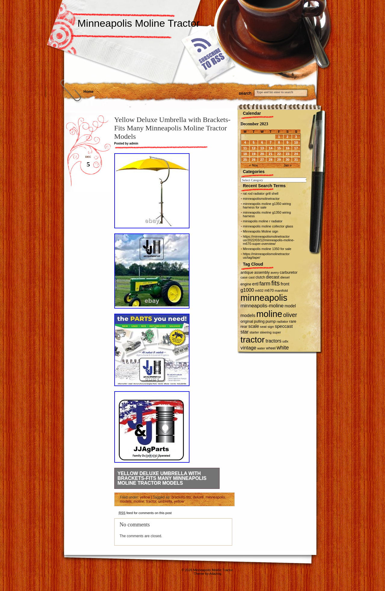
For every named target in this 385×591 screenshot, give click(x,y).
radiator (282, 321)
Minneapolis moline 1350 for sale (267, 249)
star (245, 331)
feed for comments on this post (145, 513)
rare (292, 321)
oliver (290, 315)
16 (287, 148)
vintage (249, 347)
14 (270, 148)
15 (279, 148)
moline (139, 501)
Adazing (215, 573)
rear (244, 326)
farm (264, 283)
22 (279, 154)
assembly (262, 272)
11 (245, 148)
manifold (281, 290)
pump (271, 321)
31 (296, 159)
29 (279, 159)
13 (262, 148)
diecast (272, 277)
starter (254, 332)
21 (270, 154)
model (290, 306)
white (282, 348)
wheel (271, 348)
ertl (255, 283)
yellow (145, 497)
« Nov (253, 165)
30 (287, 159)
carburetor (288, 272)
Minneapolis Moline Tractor (139, 23)
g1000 (247, 290)
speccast (284, 326)
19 (253, 154)
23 (287, 154)
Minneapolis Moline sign (260, 231)
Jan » (288, 165)
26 (253, 159)
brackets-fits (181, 497)
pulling (259, 321)
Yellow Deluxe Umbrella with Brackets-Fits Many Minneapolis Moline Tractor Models (162, 478)
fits (275, 283)
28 (270, 159)
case (244, 277)
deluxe (198, 497)
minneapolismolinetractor (261, 198)
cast (251, 277)
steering (266, 332)
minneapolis (215, 497)
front (285, 284)
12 (253, 148)
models (126, 501)
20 (262, 154)
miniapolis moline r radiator (262, 221)
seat (263, 326)
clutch (260, 277)
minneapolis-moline (262, 306)
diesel (285, 277)
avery (275, 272)
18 (245, 154)
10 (296, 142)
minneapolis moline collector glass (268, 226)
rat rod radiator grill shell (261, 193)
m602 (259, 290)
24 (296, 154)
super (277, 332)
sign (270, 326)
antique (247, 272)
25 (245, 159)
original (247, 321)
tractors (274, 340)
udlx (285, 341)
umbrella (165, 501)
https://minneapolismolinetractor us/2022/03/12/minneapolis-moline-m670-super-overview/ (268, 240)
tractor (151, 501)
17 (296, 148)
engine (246, 284)
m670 (269, 290)
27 (262, 159)
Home (89, 92)
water (261, 348)
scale (253, 326)
